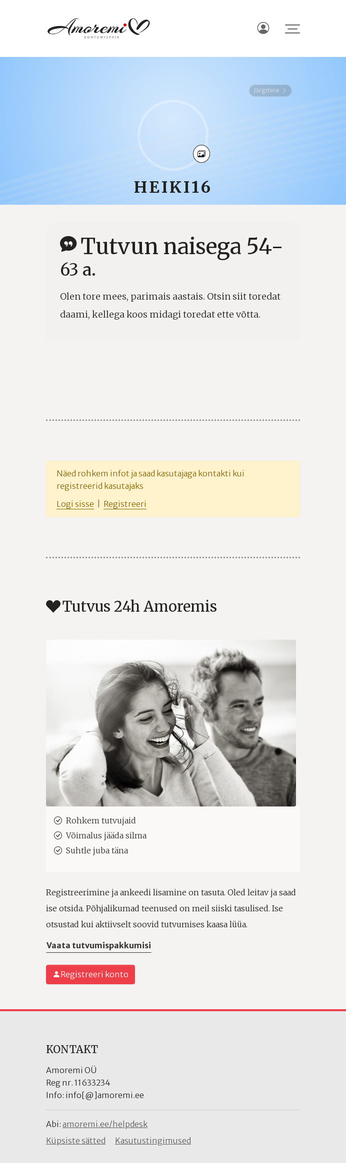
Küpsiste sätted (76, 1141)
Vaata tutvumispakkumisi (98, 945)
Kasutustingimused (153, 1141)
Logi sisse (75, 504)
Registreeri (125, 504)
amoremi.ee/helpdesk (105, 1124)
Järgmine (271, 90)
